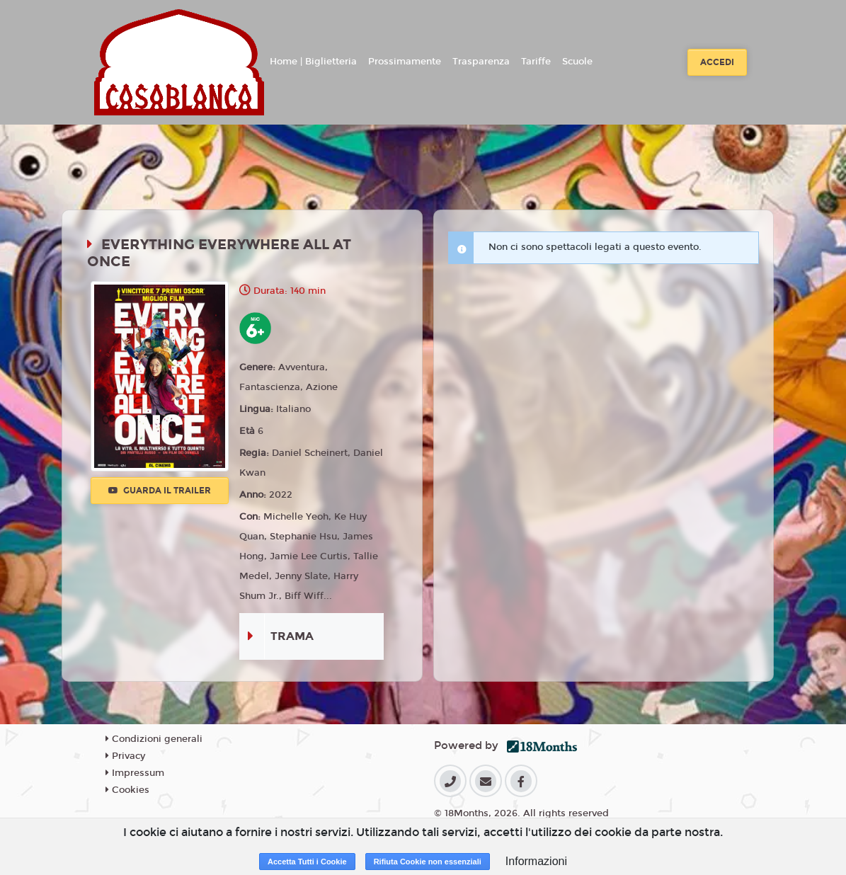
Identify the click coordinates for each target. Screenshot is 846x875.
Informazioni (536, 861)
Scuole (577, 61)
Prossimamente (404, 61)
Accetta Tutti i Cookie (307, 861)
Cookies (127, 790)
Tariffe (536, 61)
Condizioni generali (153, 739)
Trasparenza (481, 61)
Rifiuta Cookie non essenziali (427, 861)
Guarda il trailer (159, 491)
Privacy (125, 756)
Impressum (134, 773)
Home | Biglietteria (313, 61)
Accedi (717, 62)
